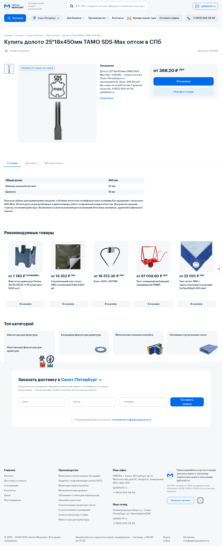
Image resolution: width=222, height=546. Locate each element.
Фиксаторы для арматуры (22, 335)
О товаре (12, 163)
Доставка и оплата (15, 481)
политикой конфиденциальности (131, 447)
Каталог (15, 18)
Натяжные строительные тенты (188, 335)
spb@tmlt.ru (205, 6)
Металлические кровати (72, 490)
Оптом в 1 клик (183, 91)
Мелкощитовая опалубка (73, 485)
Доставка (31, 163)
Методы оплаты (54, 163)
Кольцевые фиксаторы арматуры (81, 335)
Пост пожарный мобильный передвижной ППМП (152, 283)
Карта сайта (166, 539)
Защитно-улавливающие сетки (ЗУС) (80, 481)
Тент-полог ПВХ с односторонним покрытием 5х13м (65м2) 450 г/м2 (195, 285)
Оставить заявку (169, 18)
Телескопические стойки (73, 515)
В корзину (184, 81)
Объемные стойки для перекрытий (78, 495)
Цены (7, 495)
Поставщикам (12, 500)
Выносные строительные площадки (79, 476)
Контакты (118, 18)
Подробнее (106, 98)
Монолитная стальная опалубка (134, 335)
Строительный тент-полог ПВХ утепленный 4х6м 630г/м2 (68, 285)
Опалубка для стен (69, 500)
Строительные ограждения (74, 510)
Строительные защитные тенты (76, 505)
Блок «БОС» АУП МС (106, 281)
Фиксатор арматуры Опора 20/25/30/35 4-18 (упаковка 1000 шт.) (25, 285)
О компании (11, 485)
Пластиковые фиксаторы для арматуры (24, 364)
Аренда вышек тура (141, 18)
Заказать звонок (180, 500)
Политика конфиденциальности (196, 539)
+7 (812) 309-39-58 (201, 18)
